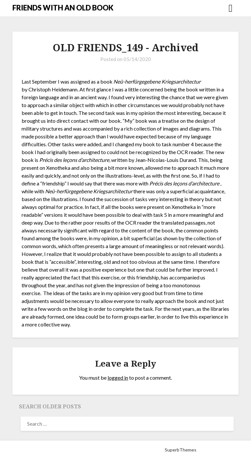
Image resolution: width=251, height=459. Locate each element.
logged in (118, 377)
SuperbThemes (180, 449)
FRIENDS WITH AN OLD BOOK (62, 7)
